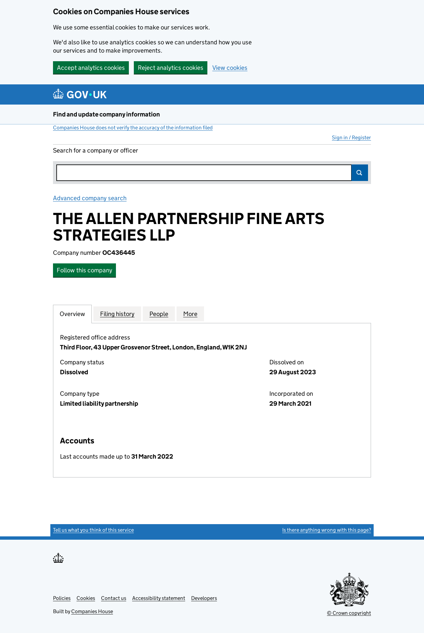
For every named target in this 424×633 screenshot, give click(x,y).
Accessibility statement (158, 598)
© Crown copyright (349, 613)
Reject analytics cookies (170, 67)
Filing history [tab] (117, 314)
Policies (62, 598)
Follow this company (84, 270)
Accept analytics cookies (91, 67)
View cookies (229, 68)
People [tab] (158, 314)
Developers (204, 598)
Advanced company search (90, 198)
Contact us (113, 598)
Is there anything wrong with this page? (326, 530)
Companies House (92, 611)
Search (359, 172)
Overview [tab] (72, 314)
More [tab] (190, 314)
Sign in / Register (351, 137)
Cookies (86, 598)
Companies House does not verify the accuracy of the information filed (133, 127)
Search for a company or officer (95, 150)
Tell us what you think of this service (93, 530)
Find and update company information (106, 114)
